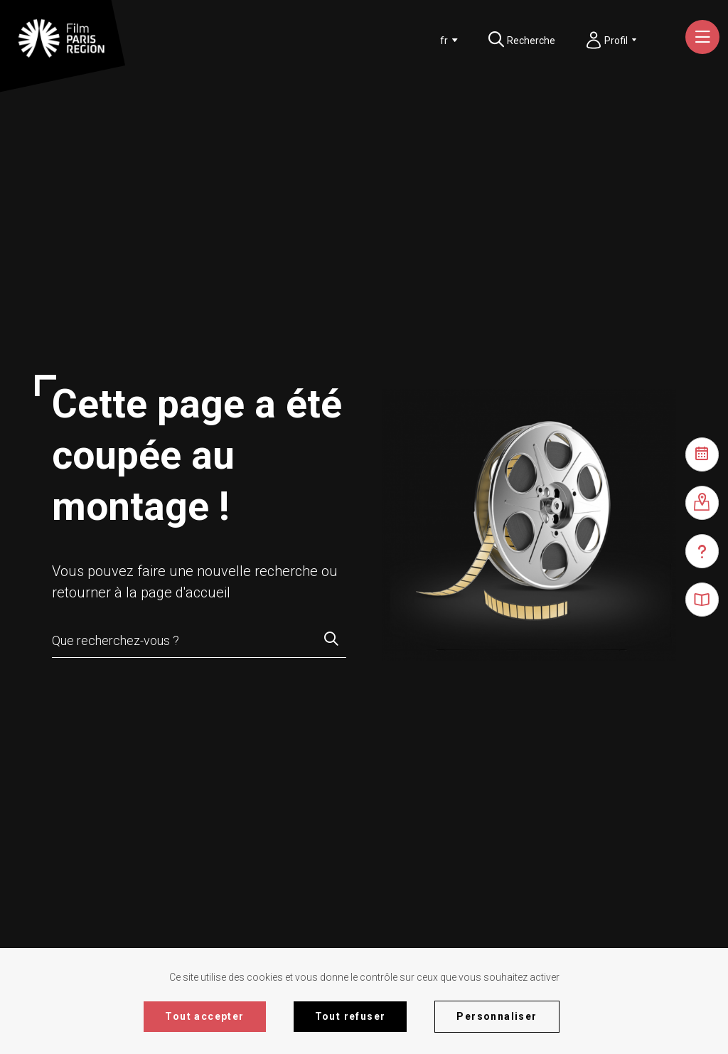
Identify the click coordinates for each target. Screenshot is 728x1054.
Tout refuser (350, 1016)
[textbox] (443, 40)
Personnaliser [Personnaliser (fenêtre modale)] (496, 1016)
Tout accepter (204, 1016)
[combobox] (446, 40)
